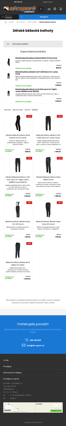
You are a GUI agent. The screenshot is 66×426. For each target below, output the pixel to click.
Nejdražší (27, 110)
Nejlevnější (7, 110)
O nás (6, 360)
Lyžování (11, 22)
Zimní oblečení (21, 22)
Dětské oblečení (32, 22)
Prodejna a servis (11, 379)
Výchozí (34, 110)
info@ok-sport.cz (48, 2)
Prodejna (7, 366)
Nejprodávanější (17, 110)
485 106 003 (18, 2)
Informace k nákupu (12, 372)
